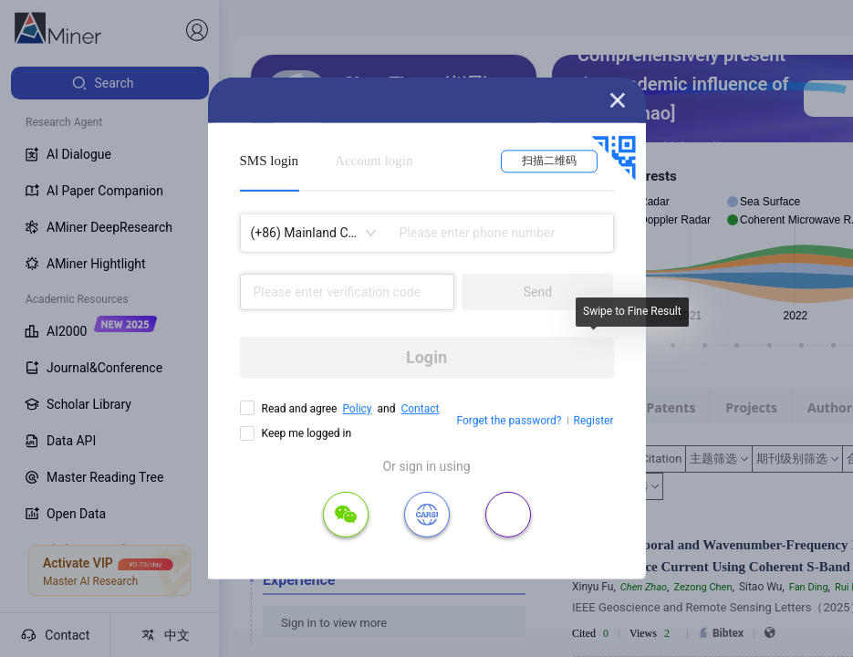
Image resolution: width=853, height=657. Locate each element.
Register (594, 420)
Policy (356, 408)
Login (426, 357)
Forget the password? (508, 420)
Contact (419, 408)
